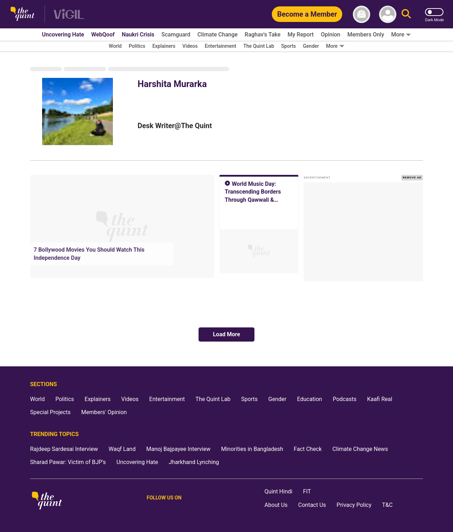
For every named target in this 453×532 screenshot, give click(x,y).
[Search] (406, 14)
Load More (226, 334)
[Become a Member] (307, 14)
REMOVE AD (412, 177)
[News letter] (361, 14)
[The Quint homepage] (22, 14)
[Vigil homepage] (69, 14)
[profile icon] (387, 14)
